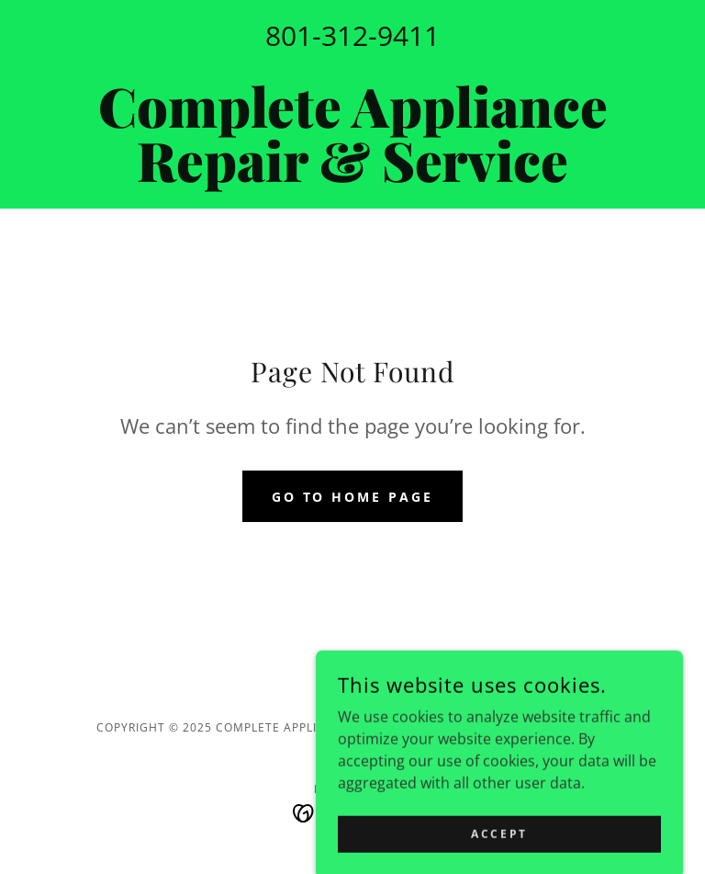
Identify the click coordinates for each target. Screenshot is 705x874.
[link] (352, 176)
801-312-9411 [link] (352, 35)
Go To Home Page (353, 496)
